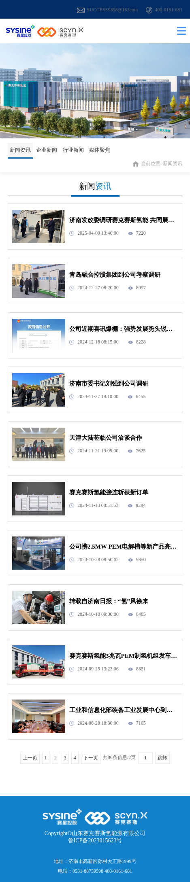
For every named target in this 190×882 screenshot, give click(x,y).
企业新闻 (46, 150)
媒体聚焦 (99, 150)
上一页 (30, 758)
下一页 (90, 758)
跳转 (162, 758)
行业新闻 (73, 150)
